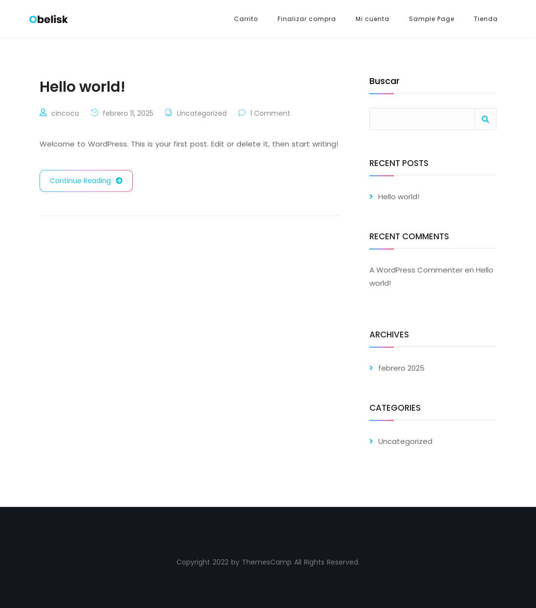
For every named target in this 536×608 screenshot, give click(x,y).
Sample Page (431, 19)
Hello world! (398, 196)
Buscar (384, 82)
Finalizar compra (307, 19)
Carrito (246, 19)
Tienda (486, 19)
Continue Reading (86, 181)
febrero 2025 (401, 368)
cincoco (65, 113)
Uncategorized (202, 113)
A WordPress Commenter (416, 270)
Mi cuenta (372, 19)
